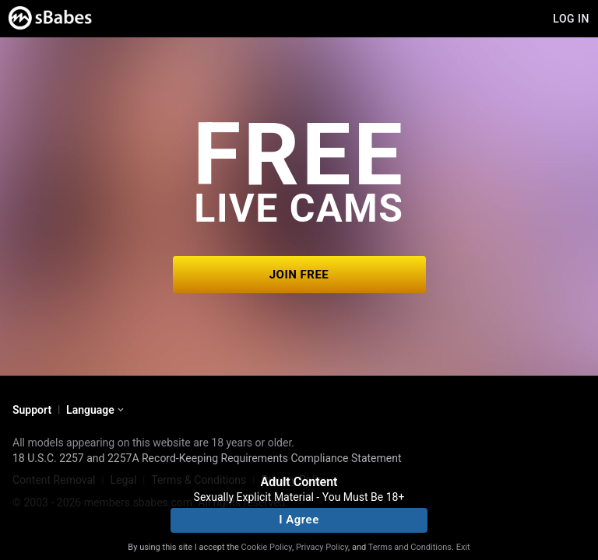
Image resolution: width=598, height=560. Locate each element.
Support (31, 410)
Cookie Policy (266, 547)
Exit (463, 547)
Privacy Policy (322, 547)
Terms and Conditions (410, 547)
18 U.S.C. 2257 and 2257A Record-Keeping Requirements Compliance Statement (207, 458)
